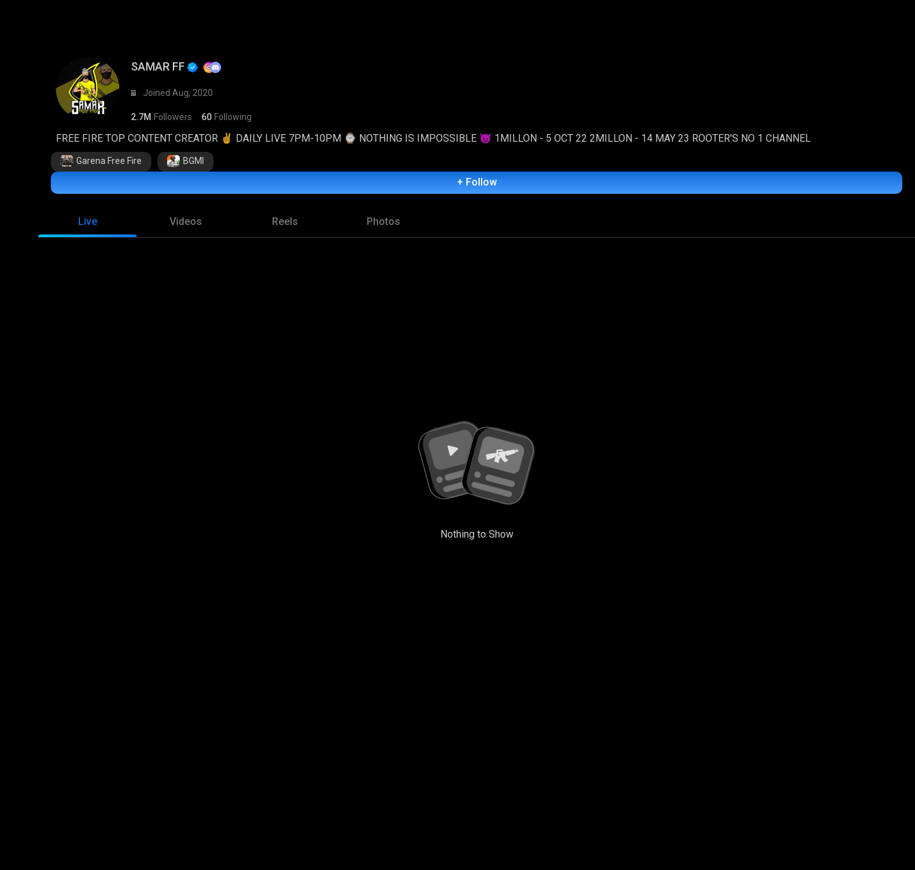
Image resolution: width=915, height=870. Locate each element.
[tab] (87, 225)
